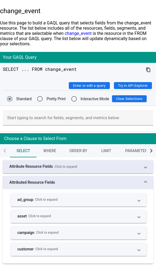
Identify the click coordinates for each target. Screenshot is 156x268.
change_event (78, 33)
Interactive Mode (95, 99)
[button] (78, 166)
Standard (24, 99)
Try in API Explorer (133, 85)
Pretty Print (55, 99)
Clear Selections (129, 99)
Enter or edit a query (89, 85)
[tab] (14, 150)
